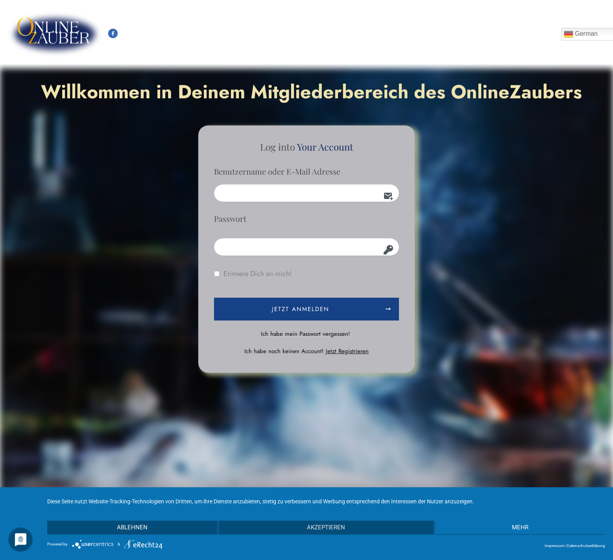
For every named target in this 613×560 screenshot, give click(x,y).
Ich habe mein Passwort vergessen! (305, 334)
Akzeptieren (326, 527)
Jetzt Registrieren (347, 351)
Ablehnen (130, 527)
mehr (521, 527)
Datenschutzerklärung (586, 545)
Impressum (555, 545)
